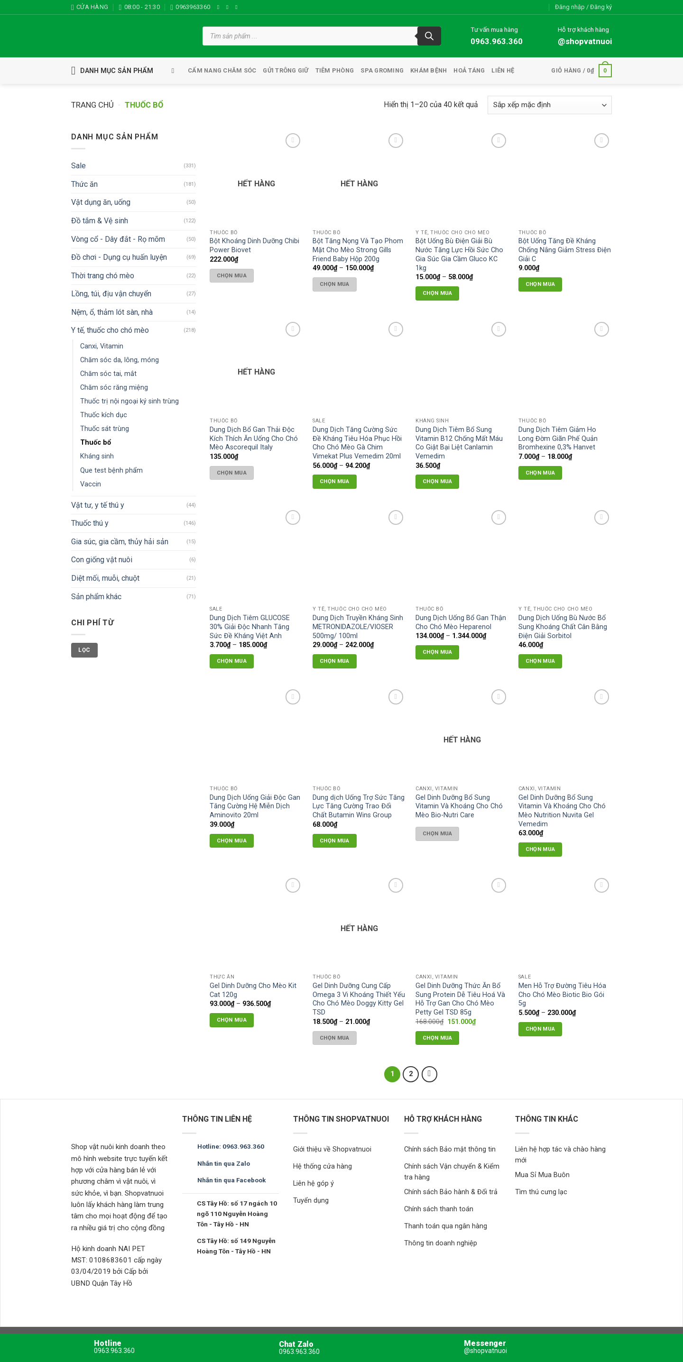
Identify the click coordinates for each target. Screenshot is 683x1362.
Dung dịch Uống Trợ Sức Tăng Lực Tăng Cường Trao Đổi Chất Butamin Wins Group (359, 806)
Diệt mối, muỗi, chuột (105, 578)
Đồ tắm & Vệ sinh (99, 220)
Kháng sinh (97, 457)
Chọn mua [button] (540, 284)
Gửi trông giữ (285, 70)
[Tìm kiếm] (429, 36)
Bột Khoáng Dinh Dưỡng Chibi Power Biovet (254, 245)
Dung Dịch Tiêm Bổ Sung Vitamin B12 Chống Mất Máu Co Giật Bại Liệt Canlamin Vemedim (459, 443)
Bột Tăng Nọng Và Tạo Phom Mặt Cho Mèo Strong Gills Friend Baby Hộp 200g (358, 250)
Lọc (84, 650)
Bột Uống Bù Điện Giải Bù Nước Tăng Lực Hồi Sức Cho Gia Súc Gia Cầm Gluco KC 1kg (459, 254)
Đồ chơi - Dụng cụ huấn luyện (119, 257)
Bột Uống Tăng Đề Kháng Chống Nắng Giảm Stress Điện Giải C (564, 250)
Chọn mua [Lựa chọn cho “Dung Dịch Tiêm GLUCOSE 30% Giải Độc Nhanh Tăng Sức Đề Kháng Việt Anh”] (232, 661)
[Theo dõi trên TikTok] (238, 7)
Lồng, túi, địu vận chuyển (111, 293)
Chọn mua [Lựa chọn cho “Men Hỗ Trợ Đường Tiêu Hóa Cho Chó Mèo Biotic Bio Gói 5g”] (540, 1028)
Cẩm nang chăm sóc (222, 70)
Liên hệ (502, 70)
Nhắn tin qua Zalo (223, 1163)
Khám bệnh (428, 70)
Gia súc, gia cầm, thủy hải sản (119, 541)
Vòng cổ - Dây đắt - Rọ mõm (118, 239)
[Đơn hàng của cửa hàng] (550, 105)
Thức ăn (84, 184)
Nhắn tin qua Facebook (231, 1180)
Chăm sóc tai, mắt (108, 374)
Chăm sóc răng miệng (114, 388)
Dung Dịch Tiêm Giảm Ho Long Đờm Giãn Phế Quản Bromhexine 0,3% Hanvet (558, 438)
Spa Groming (382, 70)
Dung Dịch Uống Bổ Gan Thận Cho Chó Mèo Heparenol (460, 622)
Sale (78, 165)
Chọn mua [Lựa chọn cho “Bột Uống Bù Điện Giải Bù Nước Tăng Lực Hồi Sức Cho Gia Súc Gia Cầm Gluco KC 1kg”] (437, 293)
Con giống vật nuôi (101, 560)
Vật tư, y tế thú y (97, 505)
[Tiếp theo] (430, 1074)
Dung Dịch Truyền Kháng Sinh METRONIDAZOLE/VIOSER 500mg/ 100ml (358, 627)
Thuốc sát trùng (104, 429)
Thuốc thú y (90, 523)
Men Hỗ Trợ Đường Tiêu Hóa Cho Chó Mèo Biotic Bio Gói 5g (562, 994)
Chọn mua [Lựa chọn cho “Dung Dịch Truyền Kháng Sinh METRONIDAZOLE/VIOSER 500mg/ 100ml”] (335, 661)
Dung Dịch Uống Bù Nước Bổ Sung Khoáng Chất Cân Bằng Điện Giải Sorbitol (562, 627)
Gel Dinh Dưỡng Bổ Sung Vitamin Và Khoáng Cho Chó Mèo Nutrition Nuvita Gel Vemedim (562, 811)
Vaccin (90, 484)
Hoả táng (469, 70)
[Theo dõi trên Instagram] (229, 7)
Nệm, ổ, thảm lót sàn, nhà (112, 312)
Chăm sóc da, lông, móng (119, 360)
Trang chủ (92, 105)
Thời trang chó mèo (102, 275)
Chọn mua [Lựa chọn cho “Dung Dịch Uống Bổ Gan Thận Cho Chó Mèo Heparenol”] (437, 652)
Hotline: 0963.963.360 (230, 1146)
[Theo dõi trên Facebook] (220, 7)
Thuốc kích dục (103, 415)
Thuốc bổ (95, 443)
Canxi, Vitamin (101, 346)
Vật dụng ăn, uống (100, 202)
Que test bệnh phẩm (111, 470)
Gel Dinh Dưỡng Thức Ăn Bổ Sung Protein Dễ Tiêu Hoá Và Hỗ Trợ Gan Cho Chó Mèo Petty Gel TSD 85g (460, 999)
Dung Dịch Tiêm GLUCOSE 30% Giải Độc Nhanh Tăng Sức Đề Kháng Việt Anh (250, 627)
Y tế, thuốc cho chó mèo (110, 330)
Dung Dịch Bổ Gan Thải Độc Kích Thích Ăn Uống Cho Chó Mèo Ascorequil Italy (254, 438)
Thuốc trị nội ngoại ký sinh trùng (129, 401)
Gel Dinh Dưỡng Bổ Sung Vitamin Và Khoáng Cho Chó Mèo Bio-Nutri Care (459, 806)
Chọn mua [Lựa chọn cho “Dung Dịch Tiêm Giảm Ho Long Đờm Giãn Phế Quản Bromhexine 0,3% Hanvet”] (540, 472)
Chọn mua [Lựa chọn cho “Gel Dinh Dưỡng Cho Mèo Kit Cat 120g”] (232, 1019)
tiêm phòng (334, 70)
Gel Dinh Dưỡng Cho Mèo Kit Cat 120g (253, 990)
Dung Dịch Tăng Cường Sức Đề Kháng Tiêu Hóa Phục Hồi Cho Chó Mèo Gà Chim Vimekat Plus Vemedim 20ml (357, 443)
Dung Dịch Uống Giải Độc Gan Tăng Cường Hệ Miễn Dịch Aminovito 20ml (255, 806)
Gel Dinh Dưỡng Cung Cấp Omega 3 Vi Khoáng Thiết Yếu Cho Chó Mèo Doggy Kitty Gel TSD (359, 999)
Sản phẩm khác (96, 596)
